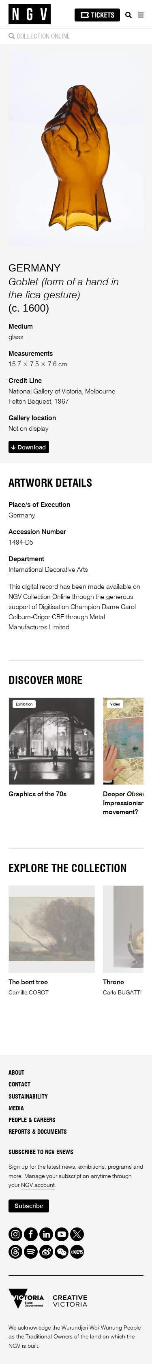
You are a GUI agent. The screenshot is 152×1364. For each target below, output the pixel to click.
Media (16, 1109)
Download (28, 448)
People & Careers (32, 1120)
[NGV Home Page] (30, 14)
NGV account (38, 1185)
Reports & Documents (38, 1132)
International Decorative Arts (48, 570)
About (16, 1073)
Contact (19, 1085)
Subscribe (29, 1206)
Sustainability (28, 1097)
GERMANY (35, 268)
